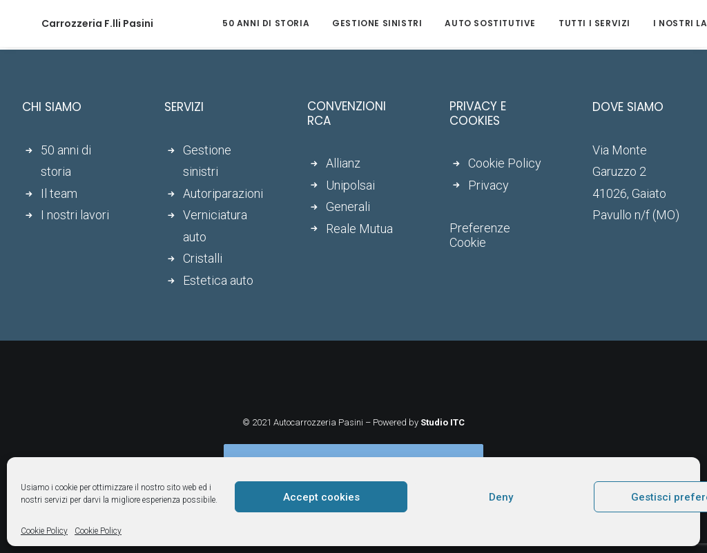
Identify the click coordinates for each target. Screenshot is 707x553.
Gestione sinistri (338, 23)
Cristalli (202, 258)
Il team (59, 193)
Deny (501, 497)
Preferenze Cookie (479, 235)
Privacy (488, 185)
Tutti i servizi (556, 23)
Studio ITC (442, 422)
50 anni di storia (227, 23)
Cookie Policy (44, 531)
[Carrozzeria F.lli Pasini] (78, 23)
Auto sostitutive (451, 23)
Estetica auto (218, 280)
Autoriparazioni (223, 193)
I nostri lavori (653, 23)
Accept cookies (321, 497)
